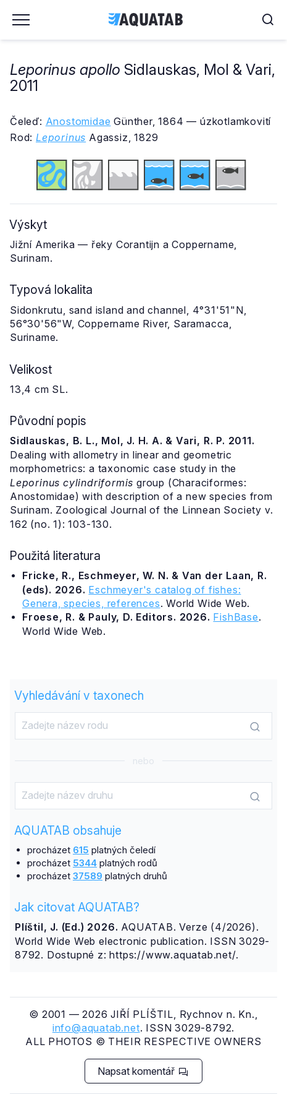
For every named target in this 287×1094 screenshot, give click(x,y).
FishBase (235, 617)
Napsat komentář (143, 1071)
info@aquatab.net (96, 1028)
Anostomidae (78, 121)
